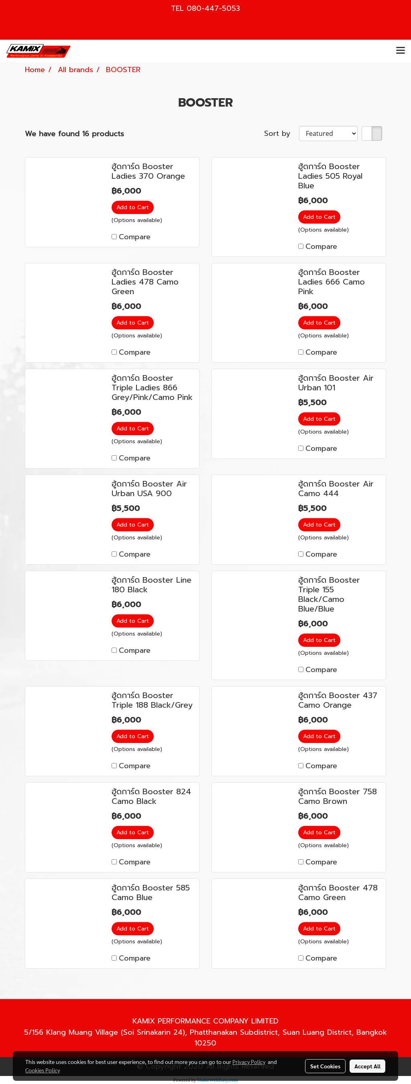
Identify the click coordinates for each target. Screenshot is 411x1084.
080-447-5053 (213, 8)
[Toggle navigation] (400, 51)
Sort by (281, 133)
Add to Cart (132, 207)
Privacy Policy (248, 1061)
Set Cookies (325, 1066)
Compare (135, 236)
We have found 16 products (74, 134)
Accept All (367, 1066)
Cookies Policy (42, 1070)
